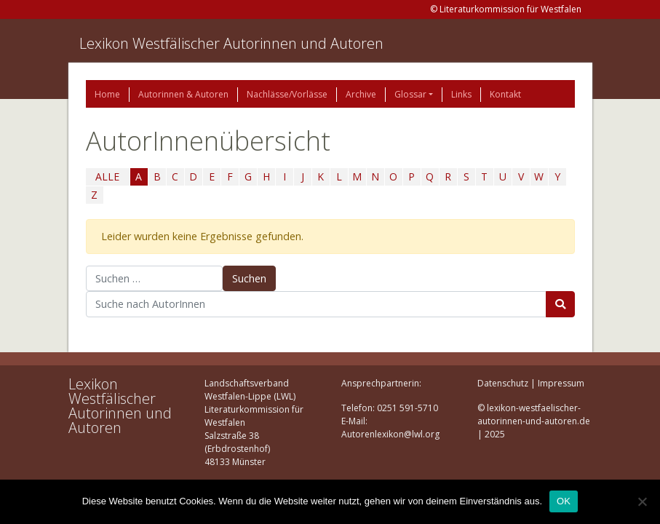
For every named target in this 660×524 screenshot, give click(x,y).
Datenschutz (502, 383)
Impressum (561, 383)
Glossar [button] (410, 94)
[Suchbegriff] (316, 304)
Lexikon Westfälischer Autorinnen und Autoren (231, 43)
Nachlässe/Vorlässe (287, 94)
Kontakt (505, 94)
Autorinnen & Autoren (183, 94)
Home (107, 94)
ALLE (107, 176)
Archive (361, 94)
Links (461, 94)
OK (563, 501)
